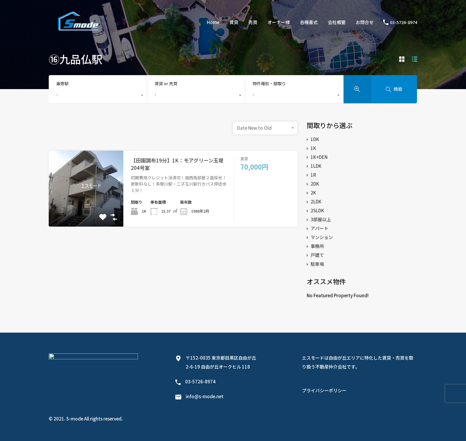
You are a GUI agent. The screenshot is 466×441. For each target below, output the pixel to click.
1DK (315, 139)
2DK (315, 184)
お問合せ (365, 22)
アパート (319, 228)
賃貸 (233, 22)
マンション (322, 237)
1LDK (316, 166)
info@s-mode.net (204, 396)
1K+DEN (319, 157)
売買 (252, 22)
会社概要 (337, 22)
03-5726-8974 (403, 22)
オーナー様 (278, 22)
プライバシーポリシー (324, 390)
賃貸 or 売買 (166, 83)
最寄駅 (62, 83)
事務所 (317, 246)
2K (313, 192)
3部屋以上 (321, 219)
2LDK (316, 201)
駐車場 (317, 264)
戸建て (317, 255)
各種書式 (309, 22)
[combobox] (98, 96)
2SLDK (317, 210)
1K (313, 148)
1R (313, 175)
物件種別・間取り (269, 83)
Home (213, 22)
